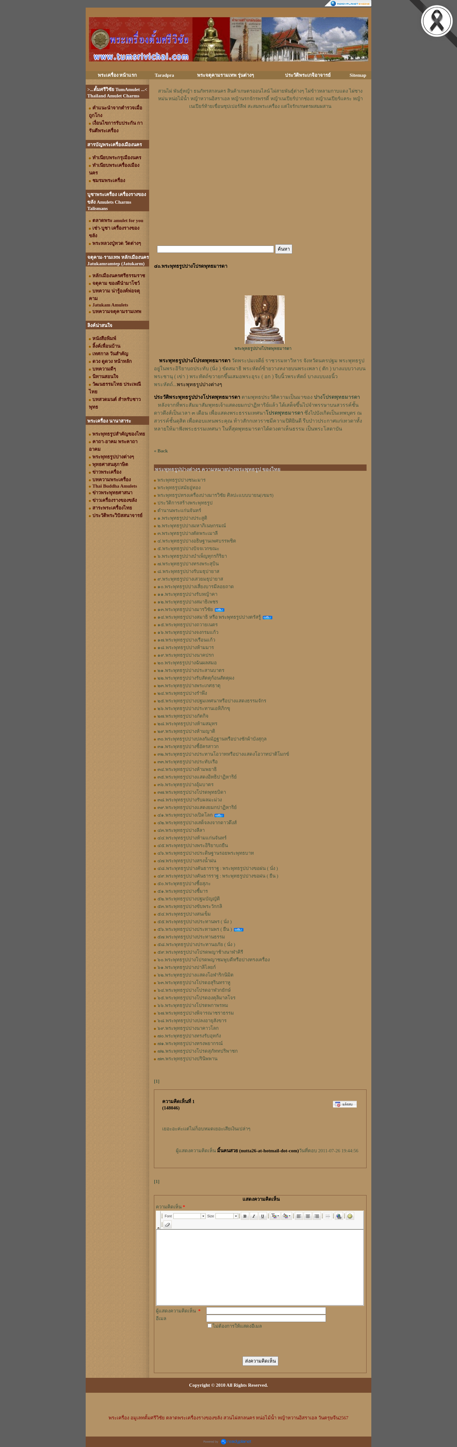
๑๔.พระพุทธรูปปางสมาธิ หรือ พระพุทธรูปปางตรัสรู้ (209, 617)
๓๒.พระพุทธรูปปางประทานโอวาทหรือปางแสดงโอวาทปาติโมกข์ (223, 754)
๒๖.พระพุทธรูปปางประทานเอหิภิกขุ (193, 708)
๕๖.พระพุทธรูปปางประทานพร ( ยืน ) (194, 929)
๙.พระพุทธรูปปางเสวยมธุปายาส (190, 579)
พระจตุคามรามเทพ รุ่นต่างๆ (225, 75)
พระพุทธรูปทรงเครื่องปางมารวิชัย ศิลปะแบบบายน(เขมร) (215, 495)
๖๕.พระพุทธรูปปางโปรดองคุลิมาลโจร (196, 997)
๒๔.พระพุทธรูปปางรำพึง (182, 693)
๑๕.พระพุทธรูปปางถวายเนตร (187, 624)
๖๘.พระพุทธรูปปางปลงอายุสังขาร (192, 1020)
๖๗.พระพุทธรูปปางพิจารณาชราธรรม (195, 1013)
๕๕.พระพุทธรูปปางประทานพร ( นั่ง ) (194, 921)
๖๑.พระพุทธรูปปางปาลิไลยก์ (186, 967)
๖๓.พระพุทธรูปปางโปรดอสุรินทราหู (193, 982)
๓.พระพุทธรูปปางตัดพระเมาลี (187, 533)
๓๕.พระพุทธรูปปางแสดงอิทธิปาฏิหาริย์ (197, 776)
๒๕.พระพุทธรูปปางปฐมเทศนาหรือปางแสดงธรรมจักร (211, 700)
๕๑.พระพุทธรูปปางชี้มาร (182, 891)
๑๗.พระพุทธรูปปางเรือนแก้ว (186, 639)
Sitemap (358, 75)
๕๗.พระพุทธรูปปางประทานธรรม (191, 936)
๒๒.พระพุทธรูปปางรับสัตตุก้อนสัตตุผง (195, 678)
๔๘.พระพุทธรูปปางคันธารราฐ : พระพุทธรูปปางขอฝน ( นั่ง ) (217, 868)
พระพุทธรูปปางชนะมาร (181, 480)
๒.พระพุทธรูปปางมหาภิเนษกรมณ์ (191, 525)
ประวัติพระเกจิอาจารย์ (308, 75)
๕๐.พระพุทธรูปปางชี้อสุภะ (184, 883)
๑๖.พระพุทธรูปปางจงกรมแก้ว (187, 632)
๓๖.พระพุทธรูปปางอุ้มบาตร (185, 784)
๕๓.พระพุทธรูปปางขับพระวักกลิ (189, 906)
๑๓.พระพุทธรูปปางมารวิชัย (185, 609)
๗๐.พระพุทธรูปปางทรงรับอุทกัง (189, 1035)
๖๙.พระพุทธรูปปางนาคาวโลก (188, 1028)
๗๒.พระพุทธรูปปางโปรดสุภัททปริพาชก (197, 1051)
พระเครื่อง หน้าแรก (117, 75)
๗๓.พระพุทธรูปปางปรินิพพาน (187, 1058)
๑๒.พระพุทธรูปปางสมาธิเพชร (187, 601)
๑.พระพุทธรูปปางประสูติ (182, 518)
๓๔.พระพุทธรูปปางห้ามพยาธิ (187, 769)
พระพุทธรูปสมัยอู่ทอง (179, 487)
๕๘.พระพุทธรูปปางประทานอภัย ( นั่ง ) (196, 944)
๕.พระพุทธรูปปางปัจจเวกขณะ (188, 548)
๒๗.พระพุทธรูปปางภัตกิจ (183, 716)
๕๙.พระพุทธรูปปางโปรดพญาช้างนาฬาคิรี (200, 952)
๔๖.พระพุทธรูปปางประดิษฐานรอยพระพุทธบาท (205, 853)
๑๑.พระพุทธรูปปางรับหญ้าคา (187, 594)
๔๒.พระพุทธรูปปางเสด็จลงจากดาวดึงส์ (197, 822)
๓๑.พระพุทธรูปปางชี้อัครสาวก (188, 746)
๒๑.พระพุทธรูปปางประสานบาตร (190, 670)
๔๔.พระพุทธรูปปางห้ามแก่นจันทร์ (192, 837)
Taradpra (164, 75)
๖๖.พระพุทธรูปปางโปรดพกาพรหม (192, 1005)
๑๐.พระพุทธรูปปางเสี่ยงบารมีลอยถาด (195, 586)
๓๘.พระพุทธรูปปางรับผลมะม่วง (189, 799)
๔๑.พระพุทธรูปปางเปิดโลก (185, 815)
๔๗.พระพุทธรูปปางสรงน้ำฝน (186, 860)
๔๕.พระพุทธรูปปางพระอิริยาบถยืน (192, 845)
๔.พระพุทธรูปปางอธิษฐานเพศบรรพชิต (196, 540)
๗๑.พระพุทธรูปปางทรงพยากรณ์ (190, 1043)
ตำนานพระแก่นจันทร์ (179, 510)
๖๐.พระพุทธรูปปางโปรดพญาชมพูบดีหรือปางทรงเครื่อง (213, 959)
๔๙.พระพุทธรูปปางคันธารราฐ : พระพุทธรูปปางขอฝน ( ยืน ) (217, 875)
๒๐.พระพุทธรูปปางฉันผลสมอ (187, 662)
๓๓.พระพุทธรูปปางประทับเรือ (187, 761)
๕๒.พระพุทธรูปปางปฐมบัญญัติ (188, 898)
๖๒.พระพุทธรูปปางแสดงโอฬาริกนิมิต (195, 974)
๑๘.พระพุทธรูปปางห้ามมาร (185, 647)
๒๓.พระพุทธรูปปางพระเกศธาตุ (189, 685)
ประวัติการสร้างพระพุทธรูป (185, 502)
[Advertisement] (260, 129)
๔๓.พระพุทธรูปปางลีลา (181, 830)
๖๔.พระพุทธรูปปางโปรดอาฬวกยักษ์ (194, 990)
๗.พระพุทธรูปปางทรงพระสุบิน (188, 563)
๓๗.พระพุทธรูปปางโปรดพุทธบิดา (191, 792)
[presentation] (254, 1342)
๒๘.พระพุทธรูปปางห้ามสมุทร (187, 723)
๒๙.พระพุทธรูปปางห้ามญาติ (186, 731)
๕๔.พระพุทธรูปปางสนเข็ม (184, 914)
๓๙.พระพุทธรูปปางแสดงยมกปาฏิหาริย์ (197, 807)
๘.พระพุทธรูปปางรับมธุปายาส (188, 571)
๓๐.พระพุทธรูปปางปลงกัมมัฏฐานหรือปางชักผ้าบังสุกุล (212, 738)
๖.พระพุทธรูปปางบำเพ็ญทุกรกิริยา (192, 556)
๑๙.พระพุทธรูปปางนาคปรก (185, 655)
